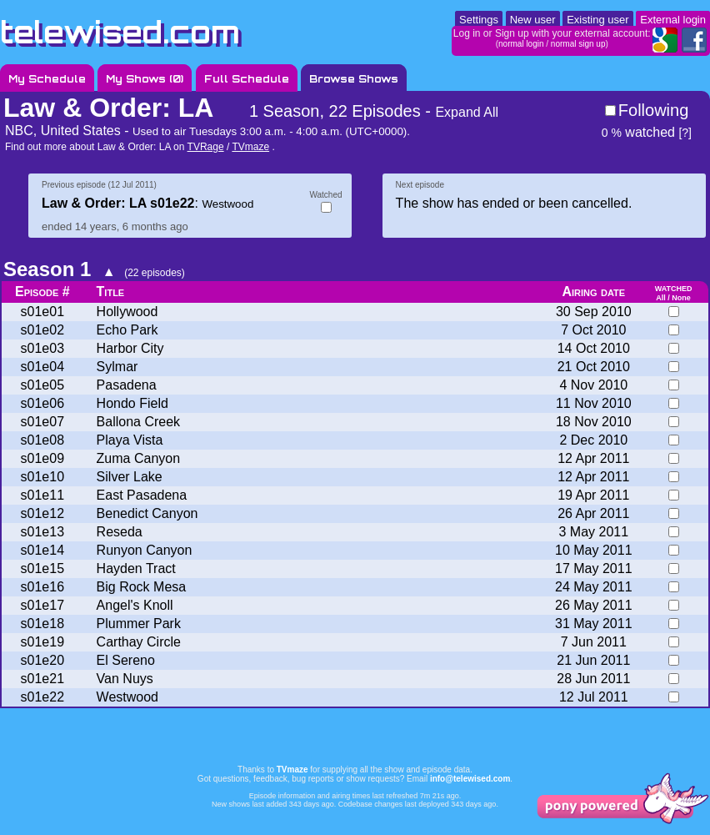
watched (638, 132)
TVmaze (250, 147)
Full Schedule (246, 79)
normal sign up (578, 43)
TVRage (206, 147)
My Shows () (144, 79)
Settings (478, 19)
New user (533, 19)
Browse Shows (353, 79)
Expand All (466, 112)
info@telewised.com (470, 778)
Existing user (597, 19)
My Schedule (47, 79)
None (681, 298)
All (661, 298)
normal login (520, 43)
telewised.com (120, 32)
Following (653, 110)
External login (673, 19)
